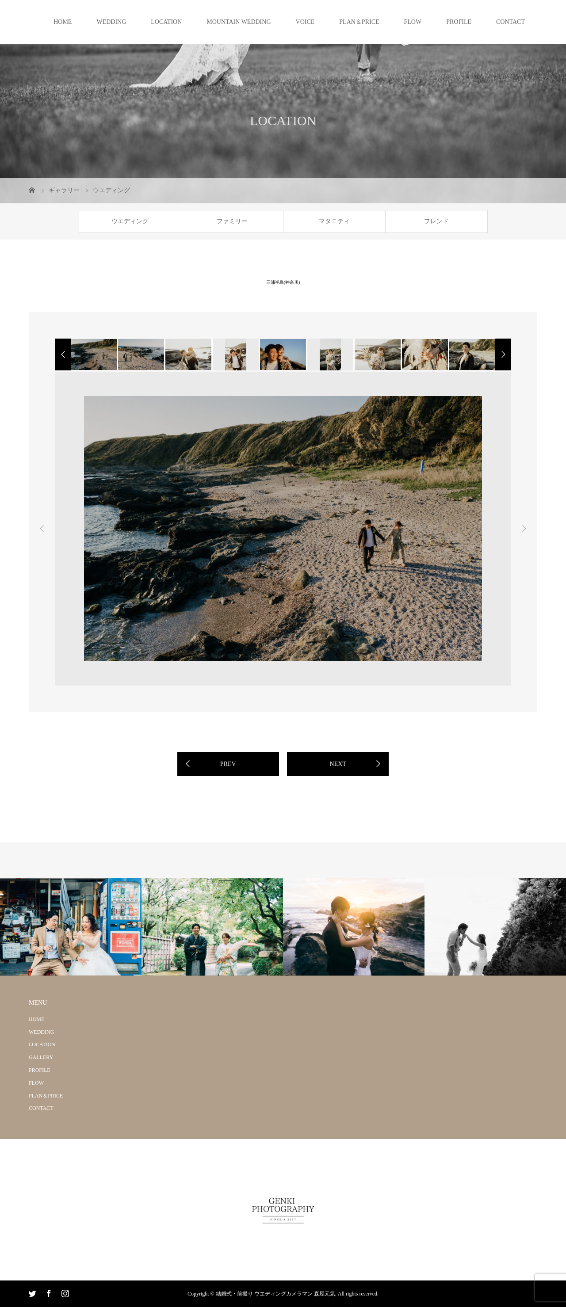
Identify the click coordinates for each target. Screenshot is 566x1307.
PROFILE (458, 22)
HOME (63, 22)
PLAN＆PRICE (359, 22)
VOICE (305, 22)
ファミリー (232, 221)
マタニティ (334, 221)
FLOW (413, 22)
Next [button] (524, 528)
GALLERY (41, 1057)
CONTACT (510, 22)
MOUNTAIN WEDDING (239, 22)
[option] (93, 354)
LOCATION (166, 22)
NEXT (338, 764)
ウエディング (130, 221)
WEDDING (111, 22)
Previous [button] (42, 528)
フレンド (436, 221)
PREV (228, 764)
